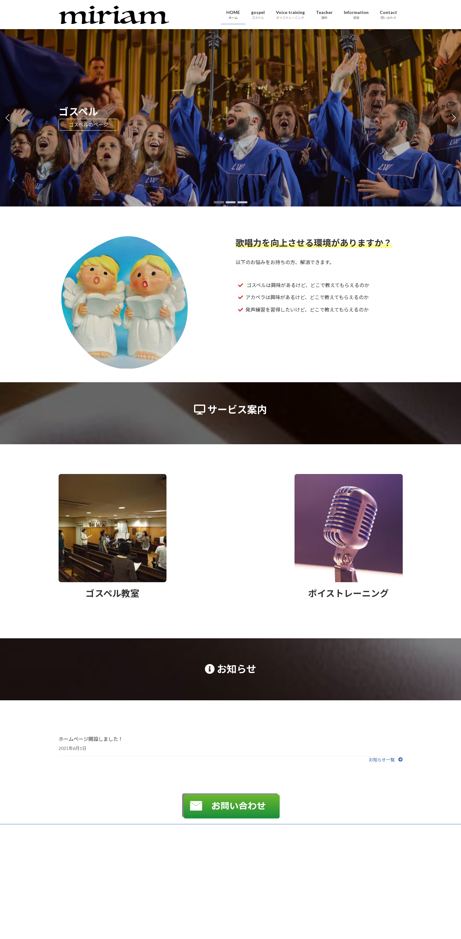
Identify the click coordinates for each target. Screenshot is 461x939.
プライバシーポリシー (83, 829)
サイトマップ (125, 829)
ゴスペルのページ (88, 124)
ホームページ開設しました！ (91, 739)
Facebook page (348, 872)
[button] (219, 202)
